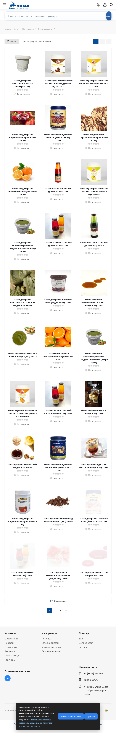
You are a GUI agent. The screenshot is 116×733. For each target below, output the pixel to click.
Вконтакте (8, 678)
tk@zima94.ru (91, 679)
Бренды (83, 647)
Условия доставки (51, 647)
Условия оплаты (50, 642)
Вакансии (10, 651)
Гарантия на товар (51, 651)
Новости (9, 642)
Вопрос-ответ (86, 642)
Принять (91, 716)
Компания (10, 633)
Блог (81, 638)
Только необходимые (71, 716)
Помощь (46, 638)
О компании (11, 638)
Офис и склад (12, 655)
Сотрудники (11, 647)
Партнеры (10, 659)
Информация (49, 633)
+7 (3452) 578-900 (93, 673)
